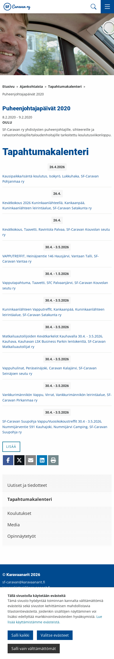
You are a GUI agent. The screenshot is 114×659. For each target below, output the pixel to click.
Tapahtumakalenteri (65, 86)
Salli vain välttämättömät (33, 648)
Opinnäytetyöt (21, 536)
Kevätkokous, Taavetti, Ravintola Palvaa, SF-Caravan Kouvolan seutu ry (56, 232)
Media (13, 524)
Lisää (11, 446)
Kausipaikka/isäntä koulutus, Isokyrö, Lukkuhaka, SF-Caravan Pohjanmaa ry (50, 179)
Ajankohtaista (31, 86)
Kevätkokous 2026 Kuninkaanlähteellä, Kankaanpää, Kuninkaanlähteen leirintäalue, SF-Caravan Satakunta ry (47, 205)
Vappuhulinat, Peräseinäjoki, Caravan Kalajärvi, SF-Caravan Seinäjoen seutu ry (49, 371)
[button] (107, 6)
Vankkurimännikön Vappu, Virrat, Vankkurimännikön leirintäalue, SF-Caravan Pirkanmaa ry (57, 397)
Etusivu (8, 86)
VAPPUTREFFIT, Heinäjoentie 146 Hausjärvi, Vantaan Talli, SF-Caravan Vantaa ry (50, 259)
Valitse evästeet (55, 635)
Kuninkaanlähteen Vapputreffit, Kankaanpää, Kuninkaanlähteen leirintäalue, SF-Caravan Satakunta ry (53, 312)
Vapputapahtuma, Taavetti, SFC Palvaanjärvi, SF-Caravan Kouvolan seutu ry (55, 285)
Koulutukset (19, 513)
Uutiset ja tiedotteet (27, 485)
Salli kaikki (20, 635)
